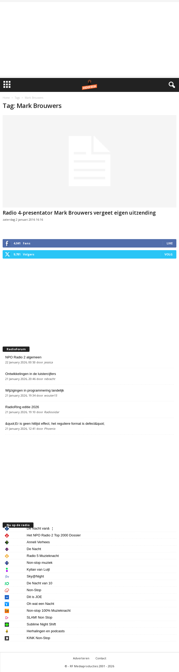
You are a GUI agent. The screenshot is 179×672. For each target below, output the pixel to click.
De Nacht (34, 549)
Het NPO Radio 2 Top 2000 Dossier (54, 535)
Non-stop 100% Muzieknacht (48, 610)
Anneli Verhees (38, 542)
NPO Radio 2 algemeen (23, 357)
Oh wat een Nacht (40, 604)
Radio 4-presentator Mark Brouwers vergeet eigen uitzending (79, 212)
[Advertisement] (89, 39)
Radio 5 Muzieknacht (43, 556)
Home (6, 98)
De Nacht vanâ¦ (40, 528)
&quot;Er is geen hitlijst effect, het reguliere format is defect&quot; (55, 424)
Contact (100, 658)
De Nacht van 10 (39, 583)
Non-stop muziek (39, 563)
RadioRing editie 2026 (22, 407)
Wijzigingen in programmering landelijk (34, 390)
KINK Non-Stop (38, 638)
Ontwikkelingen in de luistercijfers (30, 374)
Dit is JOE (34, 597)
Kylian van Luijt (38, 569)
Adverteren (81, 658)
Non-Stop (34, 590)
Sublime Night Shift (41, 624)
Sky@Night (35, 576)
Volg (169, 254)
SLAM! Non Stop (39, 617)
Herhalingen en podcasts (46, 631)
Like (170, 243)
